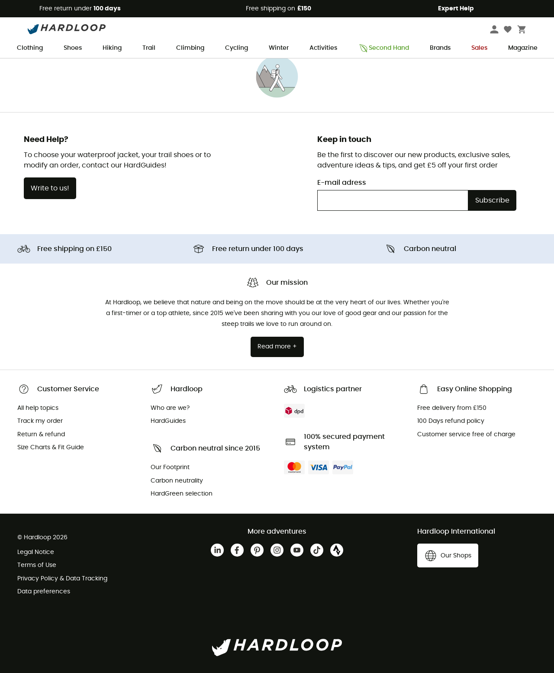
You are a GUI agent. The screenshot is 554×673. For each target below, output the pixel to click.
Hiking (112, 48)
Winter (279, 48)
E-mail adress (341, 182)
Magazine (523, 48)
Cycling (236, 48)
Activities (323, 48)
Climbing (190, 48)
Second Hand (383, 48)
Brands (440, 48)
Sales (479, 48)
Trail (148, 48)
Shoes (73, 48)
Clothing (30, 48)
